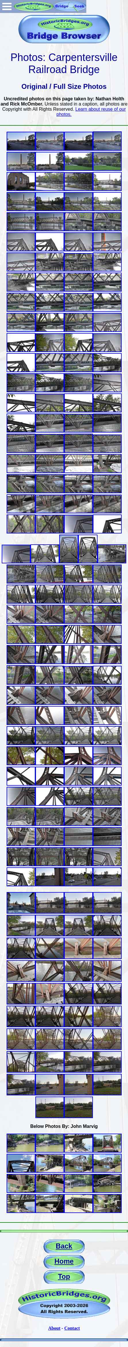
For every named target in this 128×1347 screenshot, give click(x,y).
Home (64, 1261)
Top (64, 1276)
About (54, 1328)
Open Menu (7, 6)
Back (64, 1246)
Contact (72, 1328)
